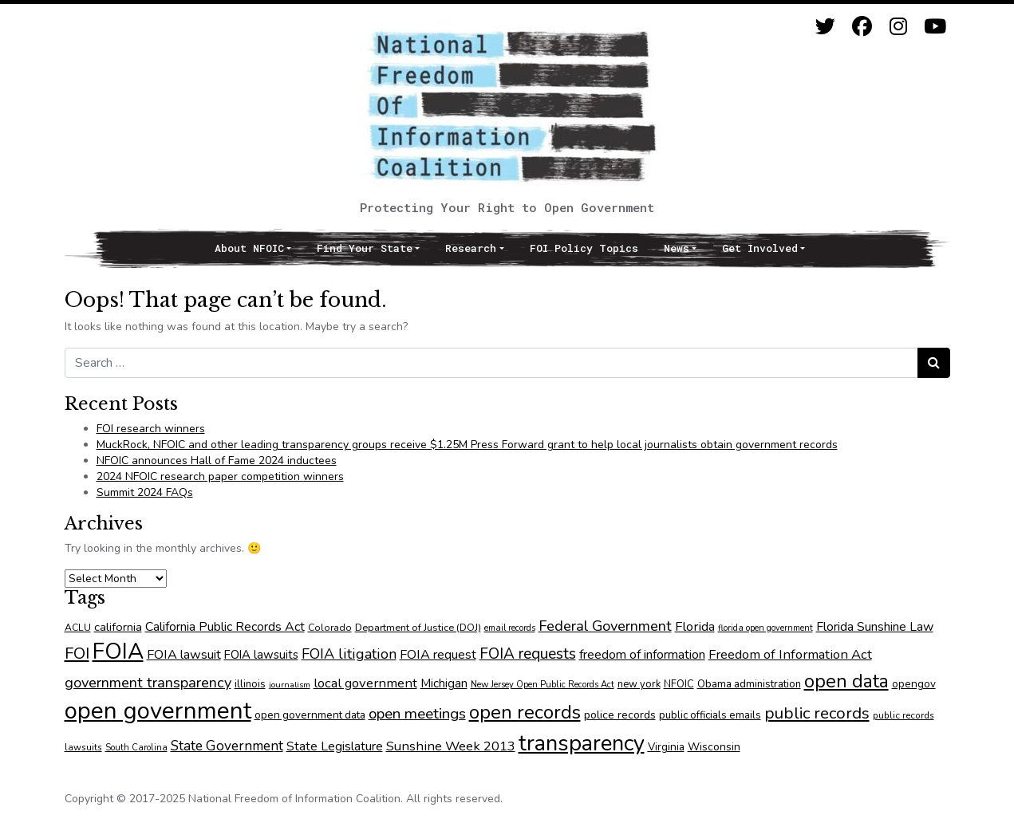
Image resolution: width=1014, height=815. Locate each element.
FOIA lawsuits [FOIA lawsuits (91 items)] (261, 655)
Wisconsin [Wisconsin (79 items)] (714, 746)
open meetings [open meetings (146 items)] (417, 713)
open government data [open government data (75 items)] (309, 714)
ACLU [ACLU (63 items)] (78, 627)
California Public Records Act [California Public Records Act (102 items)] (225, 627)
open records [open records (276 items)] (525, 712)
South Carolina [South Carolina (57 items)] (136, 748)
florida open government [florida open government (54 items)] (765, 628)
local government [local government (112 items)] (365, 683)
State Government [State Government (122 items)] (227, 745)
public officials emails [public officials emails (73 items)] (710, 715)
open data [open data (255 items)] (846, 681)
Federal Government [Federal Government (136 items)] (605, 626)
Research (470, 248)
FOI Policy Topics (584, 248)
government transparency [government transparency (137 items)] (148, 682)
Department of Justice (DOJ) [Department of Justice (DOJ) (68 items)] (418, 627)
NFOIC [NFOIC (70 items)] (679, 684)
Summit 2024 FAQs (145, 492)
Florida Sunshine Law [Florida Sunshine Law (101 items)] (874, 627)
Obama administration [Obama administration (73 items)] (749, 684)
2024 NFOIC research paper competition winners (220, 476)
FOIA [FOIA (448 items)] (118, 651)
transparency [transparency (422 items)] (582, 743)
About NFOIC (249, 248)
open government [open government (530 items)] (158, 710)
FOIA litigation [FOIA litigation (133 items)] (349, 653)
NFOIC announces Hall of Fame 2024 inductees (217, 460)
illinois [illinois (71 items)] (250, 684)
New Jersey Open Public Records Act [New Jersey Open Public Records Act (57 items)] (542, 685)
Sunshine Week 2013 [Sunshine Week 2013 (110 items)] (450, 746)
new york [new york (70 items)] (639, 684)
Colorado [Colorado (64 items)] (330, 627)
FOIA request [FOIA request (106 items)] (438, 654)
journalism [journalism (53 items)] (289, 685)
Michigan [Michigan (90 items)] (444, 683)
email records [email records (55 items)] (509, 628)
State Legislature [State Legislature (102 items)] (334, 746)
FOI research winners (151, 428)
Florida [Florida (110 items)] (695, 626)
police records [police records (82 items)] (620, 714)
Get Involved (760, 248)
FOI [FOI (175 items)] (77, 653)
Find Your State (364, 248)
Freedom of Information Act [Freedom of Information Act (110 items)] (790, 654)
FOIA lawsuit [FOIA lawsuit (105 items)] (184, 654)
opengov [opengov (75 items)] (914, 683)
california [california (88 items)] (118, 627)
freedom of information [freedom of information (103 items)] (642, 654)
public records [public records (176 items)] (817, 713)
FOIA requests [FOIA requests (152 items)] (527, 654)
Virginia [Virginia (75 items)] (666, 746)
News (676, 248)
